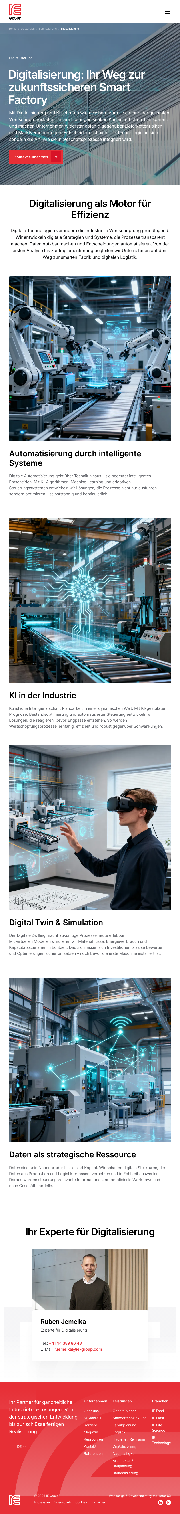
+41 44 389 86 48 (65, 1343)
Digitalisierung (124, 1446)
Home (12, 28)
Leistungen (28, 28)
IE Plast (158, 1417)
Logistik (128, 257)
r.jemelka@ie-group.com (78, 1349)
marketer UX (162, 1495)
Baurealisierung (125, 1472)
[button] (166, 11)
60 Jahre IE (93, 1417)
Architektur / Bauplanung (123, 1463)
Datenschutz (62, 1502)
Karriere (90, 1424)
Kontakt (90, 1446)
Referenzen (93, 1453)
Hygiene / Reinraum (129, 1439)
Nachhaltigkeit (124, 1453)
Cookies (81, 1502)
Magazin (91, 1432)
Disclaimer (97, 1502)
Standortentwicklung (130, 1417)
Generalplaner (124, 1410)
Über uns (91, 1410)
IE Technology (161, 1440)
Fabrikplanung (48, 28)
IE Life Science (158, 1427)
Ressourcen (93, 1439)
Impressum (42, 1502)
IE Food (158, 1410)
